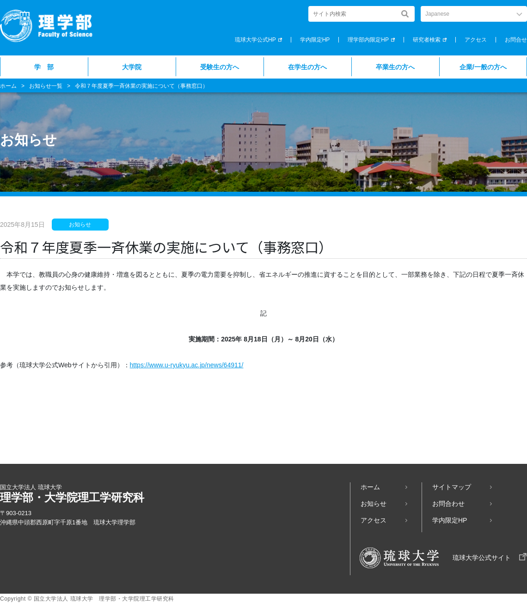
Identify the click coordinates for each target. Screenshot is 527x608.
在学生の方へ (307, 67)
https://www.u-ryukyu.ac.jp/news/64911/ (187, 365)
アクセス (476, 40)
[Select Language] (473, 14)
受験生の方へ (219, 67)
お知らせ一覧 (45, 86)
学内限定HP (315, 40)
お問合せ (516, 40)
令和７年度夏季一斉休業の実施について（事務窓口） (141, 86)
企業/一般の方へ (483, 67)
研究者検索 (427, 40)
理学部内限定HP (368, 40)
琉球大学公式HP (255, 40)
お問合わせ (448, 503)
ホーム (8, 86)
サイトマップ (451, 487)
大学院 (131, 67)
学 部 (44, 67)
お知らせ (373, 503)
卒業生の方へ (395, 67)
